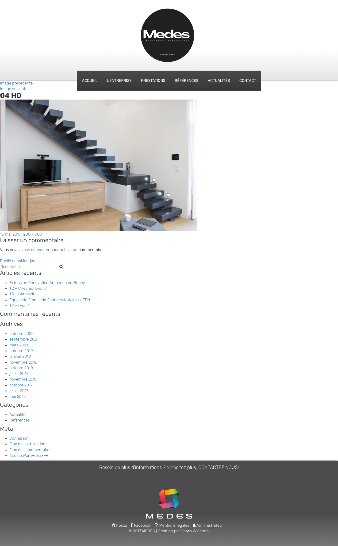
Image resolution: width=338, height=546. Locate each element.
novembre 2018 (23, 362)
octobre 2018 (21, 367)
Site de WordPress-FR (28, 455)
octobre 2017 (20, 385)
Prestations (153, 80)
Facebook (141, 525)
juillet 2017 (18, 390)
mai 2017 (17, 396)
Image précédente (16, 83)
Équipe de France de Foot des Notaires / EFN (49, 299)
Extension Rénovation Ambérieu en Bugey (47, 282)
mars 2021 (18, 345)
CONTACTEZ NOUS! (218, 467)
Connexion (19, 438)
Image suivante (13, 88)
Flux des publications (28, 444)
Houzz (119, 525)
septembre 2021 (23, 339)
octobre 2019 (21, 350)
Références (187, 80)
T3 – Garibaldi (21, 294)
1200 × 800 (32, 234)
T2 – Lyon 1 (19, 305)
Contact (247, 80)
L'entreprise (119, 80)
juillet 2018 (19, 373)
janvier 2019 (20, 356)
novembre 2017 (23, 379)
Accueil (89, 80)
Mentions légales (172, 525)
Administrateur (208, 525)
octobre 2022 (21, 333)
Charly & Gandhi (195, 531)
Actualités (219, 80)
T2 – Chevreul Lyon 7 (28, 288)
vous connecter (35, 249)
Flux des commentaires (30, 449)
